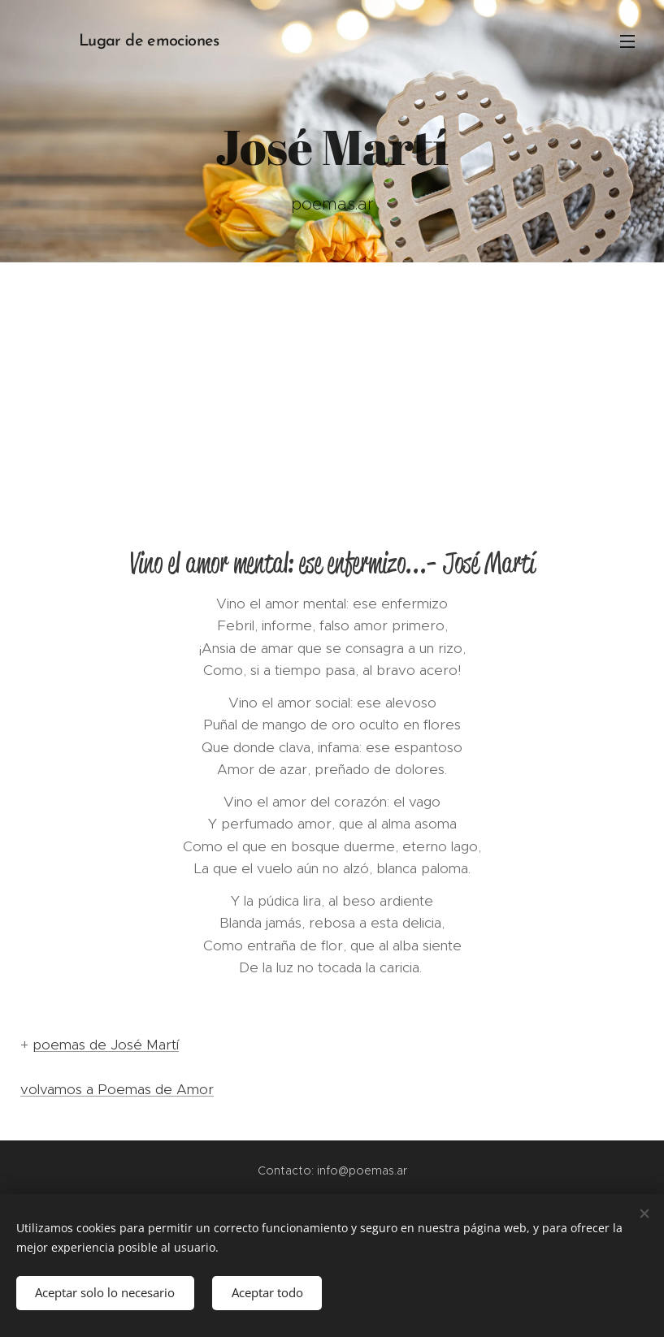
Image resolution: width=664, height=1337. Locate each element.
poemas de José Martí (106, 1045)
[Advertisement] (332, 384)
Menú (627, 41)
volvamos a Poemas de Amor (117, 1089)
